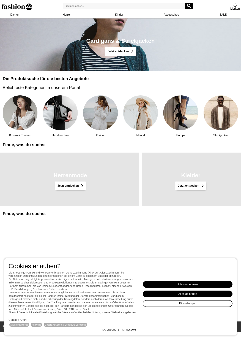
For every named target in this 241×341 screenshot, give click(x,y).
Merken (235, 8)
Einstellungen (187, 303)
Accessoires (171, 14)
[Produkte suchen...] (189, 6)
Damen (15, 14)
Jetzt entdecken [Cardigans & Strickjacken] (119, 51)
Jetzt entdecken (68, 185)
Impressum (129, 329)
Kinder (119, 14)
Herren (67, 14)
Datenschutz (110, 329)
